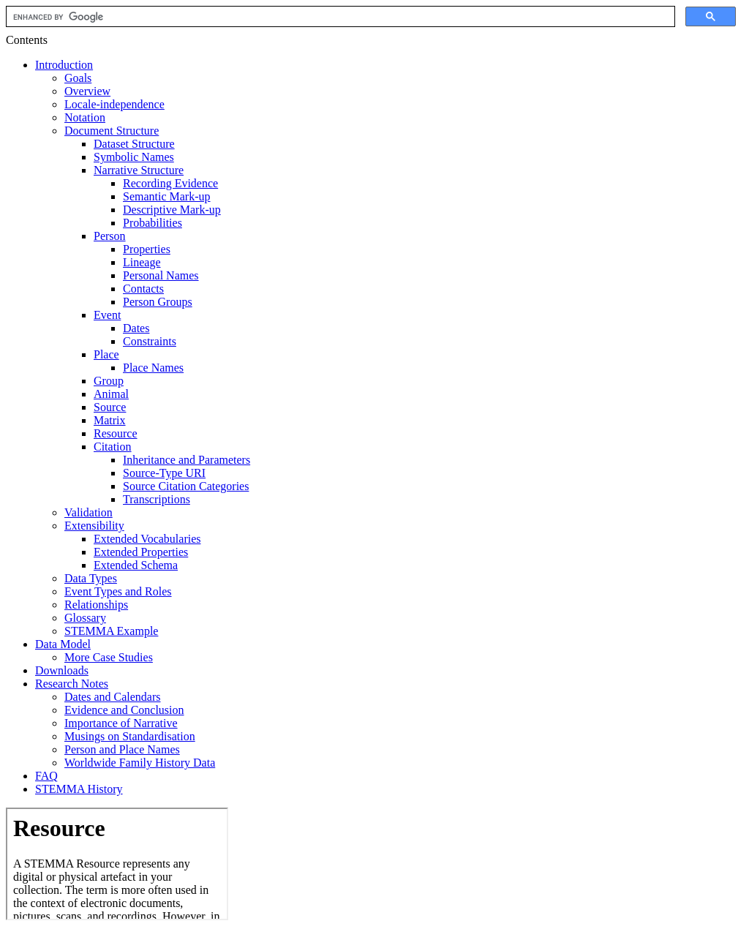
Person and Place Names (122, 749)
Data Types (90, 578)
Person (110, 236)
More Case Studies (108, 657)
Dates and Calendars (112, 697)
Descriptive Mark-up (172, 209)
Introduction (64, 65)
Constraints (149, 341)
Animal (111, 394)
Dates (136, 328)
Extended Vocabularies (147, 539)
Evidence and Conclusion (124, 710)
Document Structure (111, 130)
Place (106, 354)
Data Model (63, 644)
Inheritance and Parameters (186, 460)
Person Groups (157, 302)
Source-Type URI (164, 473)
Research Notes (71, 683)
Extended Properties (141, 552)
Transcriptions (156, 499)
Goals (77, 78)
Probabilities (152, 223)
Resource (116, 433)
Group (109, 381)
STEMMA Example (111, 631)
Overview (87, 91)
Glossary (85, 618)
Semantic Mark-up (167, 196)
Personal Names (161, 275)
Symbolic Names (134, 157)
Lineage (142, 262)
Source (110, 407)
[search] (339, 16)
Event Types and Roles (118, 591)
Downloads (62, 670)
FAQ (46, 776)
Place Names (153, 367)
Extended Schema (136, 565)
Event (107, 315)
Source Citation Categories (186, 486)
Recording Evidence (170, 183)
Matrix (110, 420)
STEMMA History (79, 789)
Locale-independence (114, 104)
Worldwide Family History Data (139, 762)
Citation (113, 446)
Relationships (96, 604)
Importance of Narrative (121, 723)
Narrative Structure (139, 170)
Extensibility (94, 525)
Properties (146, 249)
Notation (84, 117)
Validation (88, 512)
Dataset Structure (134, 144)
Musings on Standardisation (129, 736)
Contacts (143, 288)
